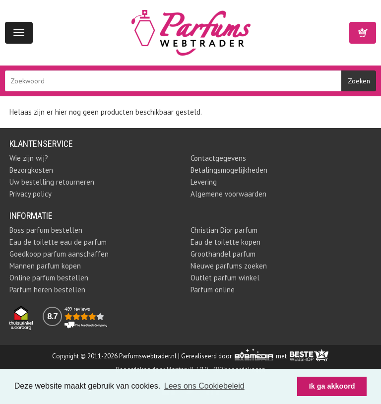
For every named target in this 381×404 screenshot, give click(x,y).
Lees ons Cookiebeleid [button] (204, 386)
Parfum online (212, 289)
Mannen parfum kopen (45, 265)
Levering (203, 182)
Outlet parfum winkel (224, 277)
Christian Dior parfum (223, 230)
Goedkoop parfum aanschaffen (59, 254)
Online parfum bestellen (48, 277)
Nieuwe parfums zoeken (228, 265)
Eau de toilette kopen (225, 242)
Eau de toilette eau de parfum (58, 242)
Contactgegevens (218, 158)
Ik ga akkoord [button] (332, 386)
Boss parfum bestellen (45, 230)
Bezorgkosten (31, 170)
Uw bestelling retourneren (51, 182)
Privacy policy (30, 194)
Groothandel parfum (222, 254)
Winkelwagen (362, 33)
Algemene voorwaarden (228, 194)
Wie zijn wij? (28, 158)
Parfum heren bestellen (47, 289)
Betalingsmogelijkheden (228, 170)
